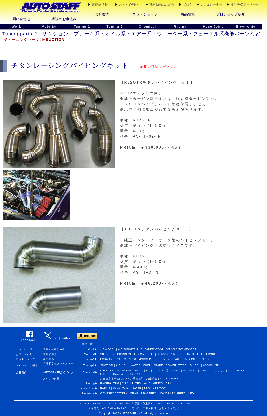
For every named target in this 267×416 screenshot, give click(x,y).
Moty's (139, 370)
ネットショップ (144, 14)
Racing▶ (93, 383)
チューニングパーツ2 (23, 40)
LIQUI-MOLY (236, 370)
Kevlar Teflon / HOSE (127, 388)
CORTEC (206, 370)
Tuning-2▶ (91, 365)
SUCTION (106, 365)
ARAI (168, 383)
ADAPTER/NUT (207, 354)
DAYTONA (107, 370)
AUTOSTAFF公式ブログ (58, 372)
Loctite (175, 370)
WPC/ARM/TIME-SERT (181, 349)
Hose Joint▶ (90, 388)
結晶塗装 (151, 378)
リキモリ (219, 370)
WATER (136, 365)
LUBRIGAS (133, 374)
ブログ (187, 4)
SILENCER (107, 354)
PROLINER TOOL (155, 388)
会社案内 (102, 14)
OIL (125, 365)
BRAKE (158, 365)
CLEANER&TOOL (152, 349)
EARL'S (105, 388)
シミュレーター (211, 4)
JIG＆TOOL (107, 349)
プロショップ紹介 (230, 14)
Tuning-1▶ (91, 359)
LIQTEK (105, 374)
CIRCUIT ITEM (131, 383)
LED (191, 393)
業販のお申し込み (54, 349)
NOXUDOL (190, 370)
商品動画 (48, 359)
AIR (118, 365)
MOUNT (190, 359)
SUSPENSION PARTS (168, 359)
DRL (197, 365)
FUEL (147, 365)
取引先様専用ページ (245, 4)
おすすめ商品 (128, 4)
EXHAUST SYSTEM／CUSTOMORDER (125, 359)
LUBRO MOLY (169, 378)
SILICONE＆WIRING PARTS (175, 354)
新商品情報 (100, 4)
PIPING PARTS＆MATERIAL (135, 354)
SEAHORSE (124, 370)
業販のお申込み (64, 19)
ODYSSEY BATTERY (114, 393)
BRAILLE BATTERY (143, 393)
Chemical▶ (91, 372)
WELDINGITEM (128, 349)
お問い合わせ (24, 354)
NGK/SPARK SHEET (172, 393)
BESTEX (204, 359)
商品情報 (188, 14)
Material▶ (92, 354)
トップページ (24, 349)
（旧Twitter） (63, 338)
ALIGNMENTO (153, 383)
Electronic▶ (91, 393)
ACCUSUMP (211, 365)
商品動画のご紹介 (161, 4)
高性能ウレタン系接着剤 (129, 378)
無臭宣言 (105, 378)
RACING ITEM (109, 383)
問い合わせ (21, 19)
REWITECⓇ (161, 370)
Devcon (118, 374)
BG (148, 370)
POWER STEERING (179, 365)
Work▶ (92, 349)
